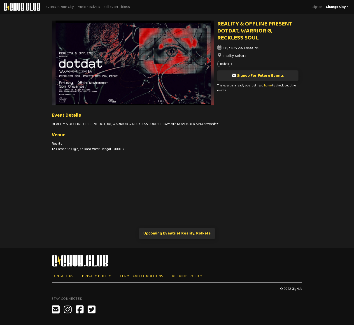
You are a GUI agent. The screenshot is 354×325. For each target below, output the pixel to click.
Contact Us (62, 276)
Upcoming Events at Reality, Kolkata (177, 233)
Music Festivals (88, 7)
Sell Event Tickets (117, 7)
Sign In (317, 7)
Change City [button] (336, 7)
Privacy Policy (96, 276)
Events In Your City (60, 7)
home (268, 85)
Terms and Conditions (141, 276)
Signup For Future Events (258, 75)
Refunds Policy (187, 276)
